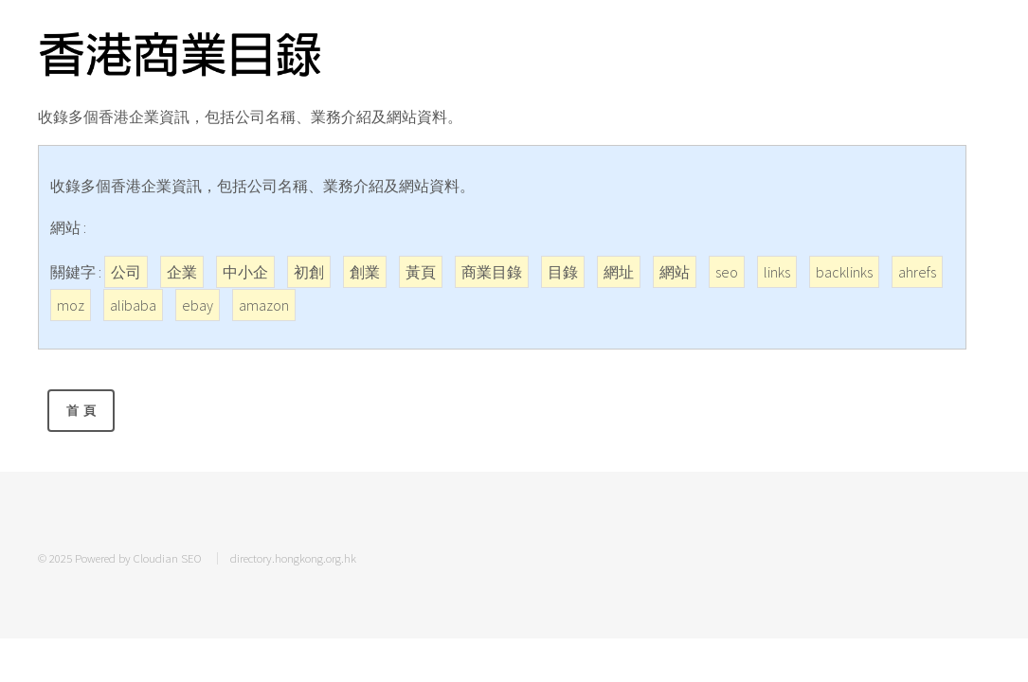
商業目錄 (491, 271)
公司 (126, 271)
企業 (182, 271)
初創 (309, 271)
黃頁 (421, 271)
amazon (264, 305)
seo (726, 271)
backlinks (844, 271)
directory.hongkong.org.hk (293, 557)
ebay (197, 305)
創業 (365, 271)
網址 (619, 271)
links (777, 271)
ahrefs (917, 271)
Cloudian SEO (168, 557)
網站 (674, 271)
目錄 (563, 271)
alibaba (133, 305)
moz (70, 305)
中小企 (245, 271)
